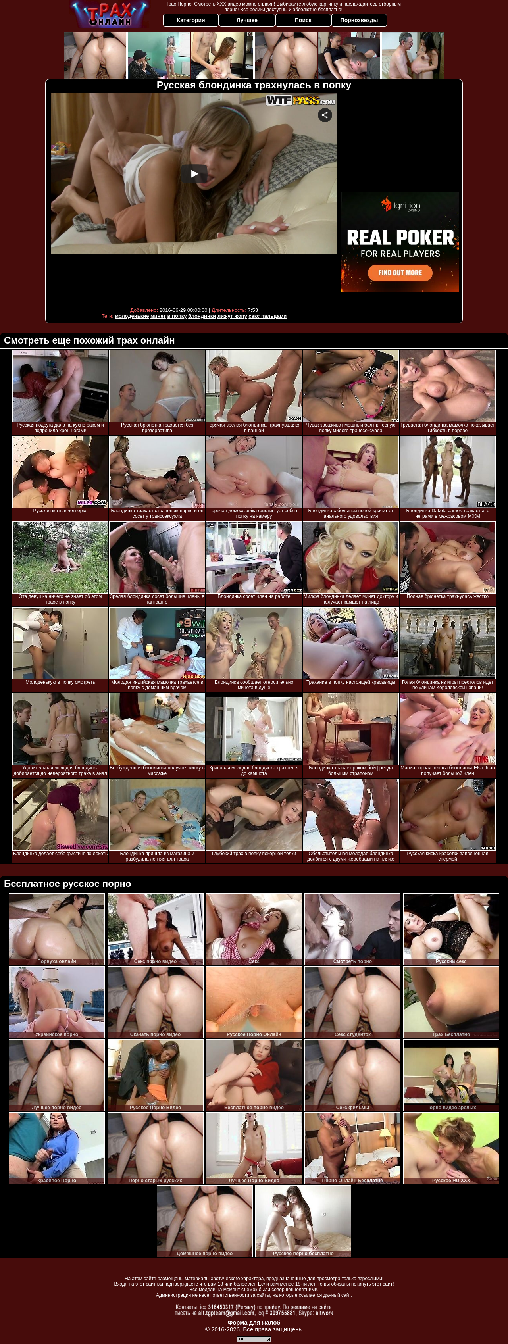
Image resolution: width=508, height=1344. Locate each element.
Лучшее (247, 20)
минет (158, 316)
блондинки (202, 316)
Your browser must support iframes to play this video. (194, 198)
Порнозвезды (359, 20)
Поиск (303, 20)
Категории (191, 20)
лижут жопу (232, 316)
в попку (177, 316)
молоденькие (132, 316)
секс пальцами (267, 316)
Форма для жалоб (253, 1322)
